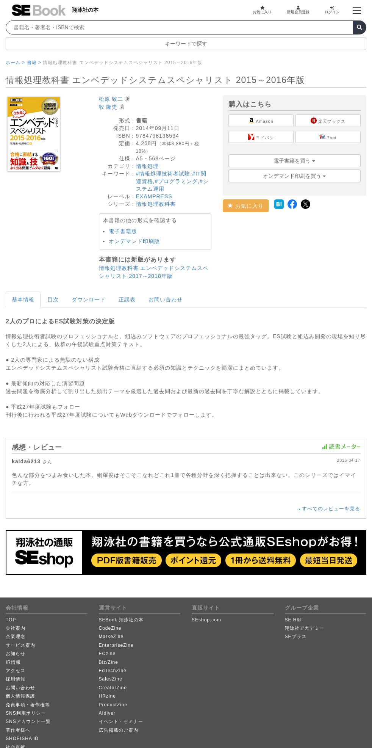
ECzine (107, 653)
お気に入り (262, 10)
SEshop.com (206, 620)
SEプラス (295, 636)
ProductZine (113, 704)
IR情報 (13, 662)
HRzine (107, 696)
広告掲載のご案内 (118, 730)
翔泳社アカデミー (304, 628)
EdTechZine (113, 670)
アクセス (15, 670)
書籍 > (34, 62)
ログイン (332, 10)
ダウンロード (89, 299)
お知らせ (15, 653)
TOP (11, 620)
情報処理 (147, 166)
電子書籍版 (123, 231)
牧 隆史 (108, 107)
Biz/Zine (108, 662)
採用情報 (15, 679)
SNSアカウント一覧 (28, 721)
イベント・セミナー (121, 721)
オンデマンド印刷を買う (294, 176)
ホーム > (15, 62)
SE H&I (293, 620)
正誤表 (127, 299)
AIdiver (107, 713)
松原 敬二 (111, 99)
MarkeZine (111, 636)
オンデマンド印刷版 (134, 241)
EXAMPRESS (154, 196)
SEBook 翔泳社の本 (121, 620)
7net (327, 137)
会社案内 (15, 628)
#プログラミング (176, 181)
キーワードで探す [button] (186, 44)
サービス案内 (20, 645)
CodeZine (110, 628)
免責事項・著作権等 (28, 704)
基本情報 (23, 299)
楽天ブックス (328, 121)
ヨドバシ (261, 137)
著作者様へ (18, 730)
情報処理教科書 (156, 204)
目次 (53, 299)
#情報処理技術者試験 (163, 174)
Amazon (261, 121)
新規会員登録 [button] (298, 10)
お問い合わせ (165, 299)
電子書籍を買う (294, 161)
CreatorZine (113, 687)
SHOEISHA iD (22, 738)
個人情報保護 (20, 696)
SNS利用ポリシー (26, 713)
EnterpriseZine (116, 645)
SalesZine (110, 679)
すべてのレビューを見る (331, 508)
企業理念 (15, 636)
